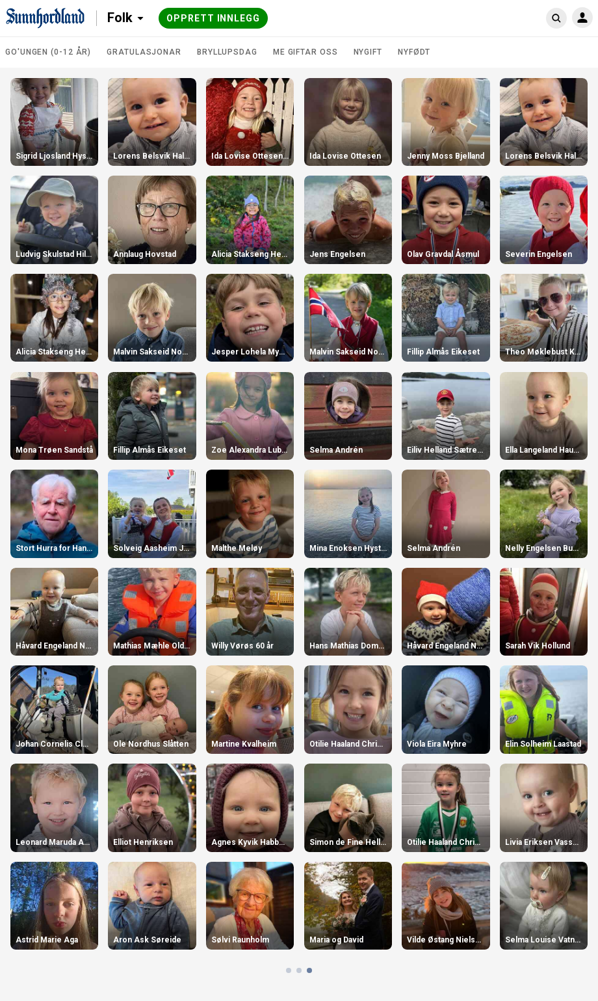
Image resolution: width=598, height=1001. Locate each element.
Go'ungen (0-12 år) (48, 52)
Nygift (368, 52)
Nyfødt (414, 52)
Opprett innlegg (213, 18)
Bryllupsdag (227, 52)
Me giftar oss (305, 52)
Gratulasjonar (144, 52)
